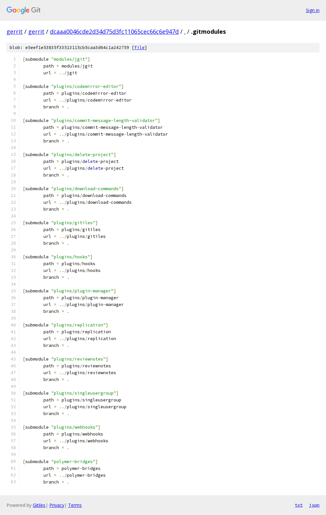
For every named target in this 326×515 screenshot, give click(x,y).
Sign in (313, 10)
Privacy (56, 505)
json (314, 505)
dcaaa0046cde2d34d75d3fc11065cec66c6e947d (114, 31)
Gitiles (39, 505)
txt (299, 505)
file (139, 47)
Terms (75, 505)
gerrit (14, 31)
